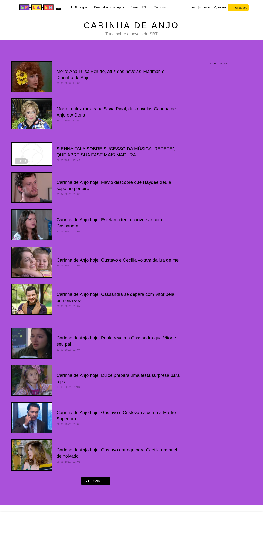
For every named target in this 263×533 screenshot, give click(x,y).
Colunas (160, 7)
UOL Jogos (79, 7)
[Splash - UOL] (35, 7)
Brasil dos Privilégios (109, 7)
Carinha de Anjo (131, 25)
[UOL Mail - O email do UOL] (204, 7)
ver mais (95, 482)
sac (193, 7)
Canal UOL (139, 7)
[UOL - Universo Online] (57, 8)
